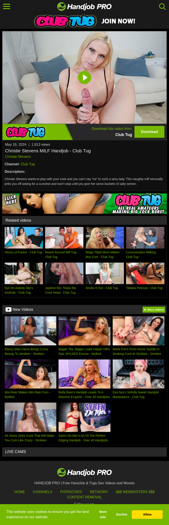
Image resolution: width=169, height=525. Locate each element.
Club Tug (28, 164)
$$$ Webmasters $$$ (135, 492)
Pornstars (71, 492)
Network (99, 492)
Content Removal (84, 497)
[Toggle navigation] (6, 6)
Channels (42, 492)
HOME (19, 492)
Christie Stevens (18, 156)
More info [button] (103, 514)
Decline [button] (121, 514)
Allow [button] (147, 514)
